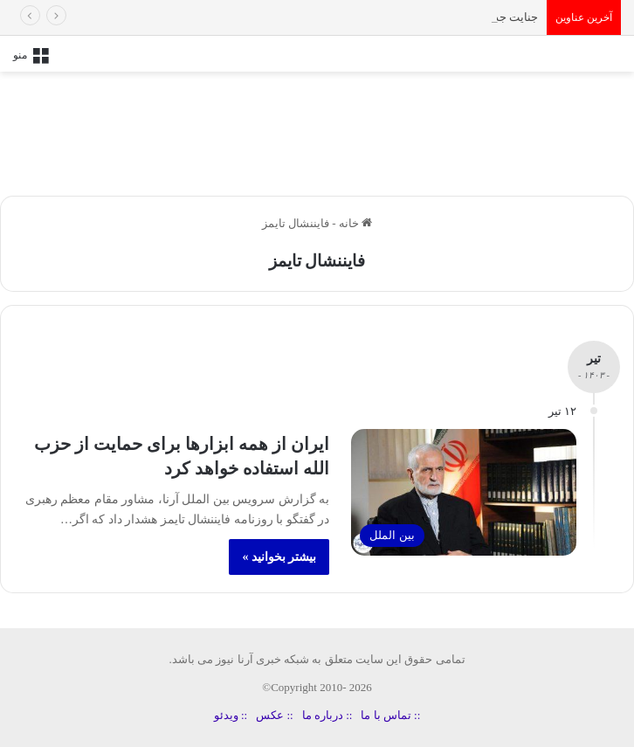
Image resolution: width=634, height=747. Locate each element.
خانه (355, 223)
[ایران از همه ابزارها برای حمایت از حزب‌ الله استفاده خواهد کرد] (463, 492)
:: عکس (274, 715)
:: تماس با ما (390, 715)
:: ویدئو (230, 715)
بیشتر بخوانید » (279, 557)
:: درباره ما (327, 715)
